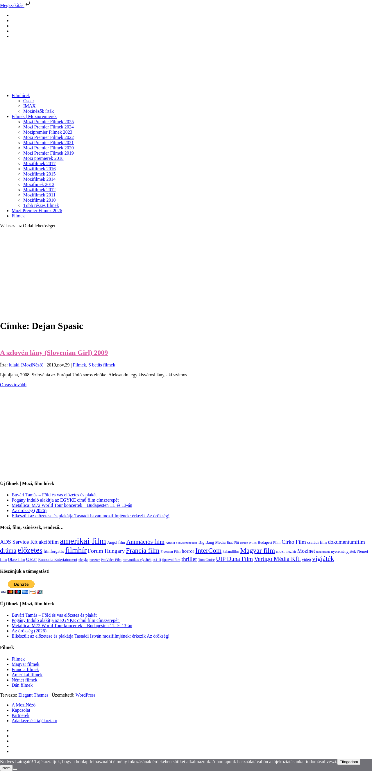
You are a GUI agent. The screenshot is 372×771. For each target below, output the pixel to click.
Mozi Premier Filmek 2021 (48, 142)
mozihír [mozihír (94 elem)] (291, 551)
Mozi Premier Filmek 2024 (48, 126)
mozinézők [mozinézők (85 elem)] (323, 551)
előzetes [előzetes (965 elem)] (30, 550)
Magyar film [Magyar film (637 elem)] (257, 550)
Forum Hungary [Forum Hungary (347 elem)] (106, 551)
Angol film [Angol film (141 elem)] (116, 542)
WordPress (86, 695)
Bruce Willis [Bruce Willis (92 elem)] (248, 542)
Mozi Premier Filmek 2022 (48, 137)
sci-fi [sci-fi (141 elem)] (157, 559)
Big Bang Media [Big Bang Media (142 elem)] (212, 542)
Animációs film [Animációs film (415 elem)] (145, 541)
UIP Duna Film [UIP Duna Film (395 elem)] (234, 559)
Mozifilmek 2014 (39, 179)
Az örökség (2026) (29, 510)
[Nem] (15, 769)
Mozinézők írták (38, 111)
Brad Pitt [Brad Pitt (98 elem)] (233, 543)
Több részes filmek (41, 205)
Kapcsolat (21, 710)
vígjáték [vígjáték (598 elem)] (323, 558)
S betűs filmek (101, 364)
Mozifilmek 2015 (39, 173)
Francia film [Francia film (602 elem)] (142, 550)
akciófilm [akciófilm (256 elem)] (49, 542)
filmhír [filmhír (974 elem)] (76, 550)
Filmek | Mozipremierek (34, 116)
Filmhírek (21, 95)
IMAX (29, 105)
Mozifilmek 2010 (39, 200)
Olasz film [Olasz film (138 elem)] (16, 559)
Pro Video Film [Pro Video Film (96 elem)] (111, 560)
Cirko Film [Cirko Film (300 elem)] (294, 542)
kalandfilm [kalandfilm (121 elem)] (231, 551)
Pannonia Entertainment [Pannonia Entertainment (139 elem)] (57, 559)
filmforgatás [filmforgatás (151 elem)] (54, 551)
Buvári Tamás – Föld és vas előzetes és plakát (54, 494)
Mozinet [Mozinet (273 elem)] (306, 551)
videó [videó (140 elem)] (306, 559)
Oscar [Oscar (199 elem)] (31, 559)
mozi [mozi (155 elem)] (280, 551)
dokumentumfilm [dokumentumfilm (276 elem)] (346, 542)
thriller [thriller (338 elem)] (189, 559)
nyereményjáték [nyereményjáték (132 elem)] (343, 551)
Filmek (18, 215)
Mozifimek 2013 (38, 184)
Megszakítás (15, 5)
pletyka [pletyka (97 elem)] (83, 560)
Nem (6, 768)
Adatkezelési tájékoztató (34, 720)
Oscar (28, 100)
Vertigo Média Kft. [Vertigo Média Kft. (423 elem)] (277, 558)
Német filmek (24, 679)
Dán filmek (22, 685)
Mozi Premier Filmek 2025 (48, 121)
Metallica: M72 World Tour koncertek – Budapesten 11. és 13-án (72, 505)
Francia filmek (25, 669)
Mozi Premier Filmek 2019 (48, 153)
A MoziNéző (23, 704)
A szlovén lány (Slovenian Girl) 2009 (54, 352)
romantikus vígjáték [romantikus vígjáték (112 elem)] (137, 560)
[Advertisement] (186, 273)
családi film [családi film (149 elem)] (317, 542)
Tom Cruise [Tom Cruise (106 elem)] (206, 560)
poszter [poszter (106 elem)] (95, 560)
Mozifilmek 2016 (39, 168)
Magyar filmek (26, 664)
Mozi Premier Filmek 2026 (37, 210)
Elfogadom (348, 762)
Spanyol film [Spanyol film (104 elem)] (171, 560)
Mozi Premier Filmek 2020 (48, 147)
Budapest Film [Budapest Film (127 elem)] (269, 542)
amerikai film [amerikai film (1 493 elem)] (83, 540)
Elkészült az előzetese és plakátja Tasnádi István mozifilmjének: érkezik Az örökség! (90, 515)
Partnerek (20, 715)
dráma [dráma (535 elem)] (8, 550)
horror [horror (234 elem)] (188, 551)
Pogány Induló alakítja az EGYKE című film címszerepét (66, 500)
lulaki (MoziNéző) (26, 364)
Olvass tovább (13, 384)
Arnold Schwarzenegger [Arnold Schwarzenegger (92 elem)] (181, 542)
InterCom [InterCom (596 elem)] (208, 550)
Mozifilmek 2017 (39, 163)
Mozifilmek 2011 (39, 194)
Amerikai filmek (27, 674)
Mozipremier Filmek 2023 (47, 132)
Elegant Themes (33, 695)
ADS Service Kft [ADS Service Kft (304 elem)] (18, 542)
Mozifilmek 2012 (39, 189)
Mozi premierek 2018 (43, 158)
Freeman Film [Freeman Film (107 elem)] (171, 552)
